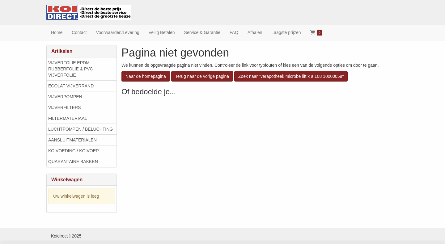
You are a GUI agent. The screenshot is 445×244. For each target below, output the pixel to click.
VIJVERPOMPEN (65, 96)
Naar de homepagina (145, 76)
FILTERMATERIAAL (67, 118)
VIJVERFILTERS (64, 107)
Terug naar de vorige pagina (202, 76)
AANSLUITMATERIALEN (72, 139)
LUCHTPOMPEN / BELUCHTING (80, 129)
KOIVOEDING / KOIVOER (73, 150)
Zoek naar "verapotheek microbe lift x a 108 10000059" (291, 76)
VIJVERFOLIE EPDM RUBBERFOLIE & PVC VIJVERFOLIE (70, 69)
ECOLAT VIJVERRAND (71, 85)
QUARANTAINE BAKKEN (73, 161)
